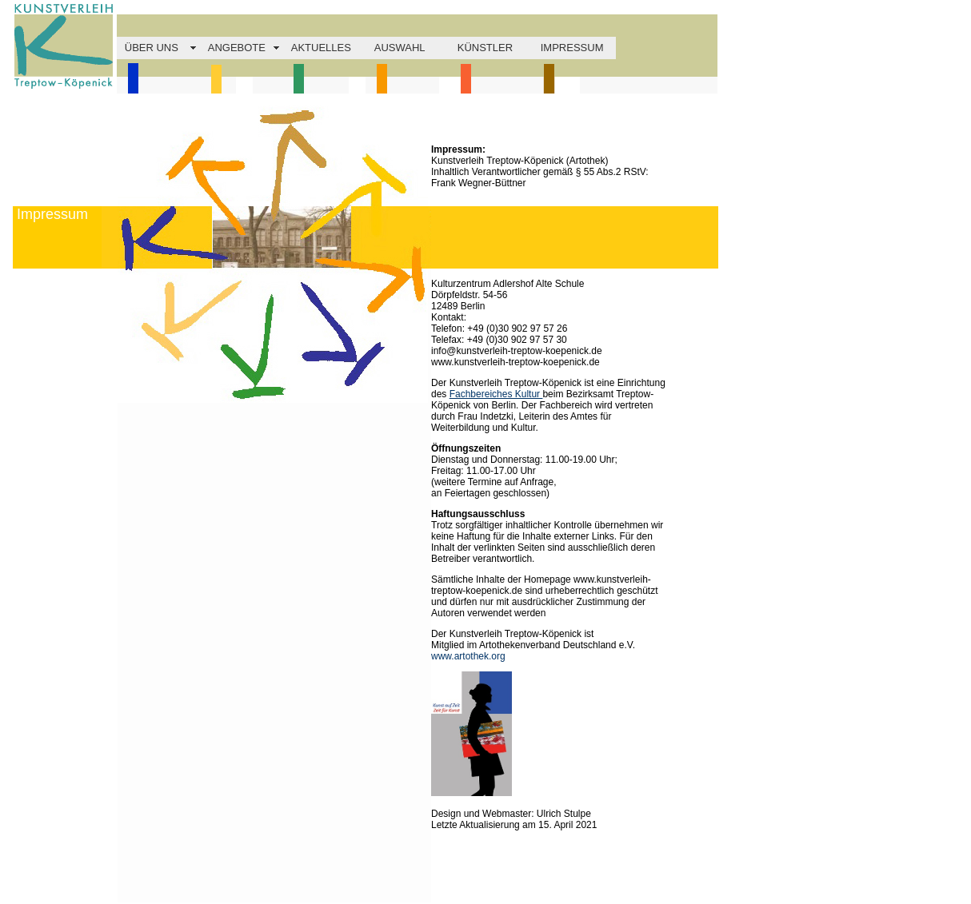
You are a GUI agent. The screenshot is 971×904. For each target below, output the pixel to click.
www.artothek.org (468, 656)
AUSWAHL (400, 48)
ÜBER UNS (151, 48)
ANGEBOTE (237, 48)
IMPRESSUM (572, 48)
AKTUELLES (321, 48)
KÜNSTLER (485, 48)
